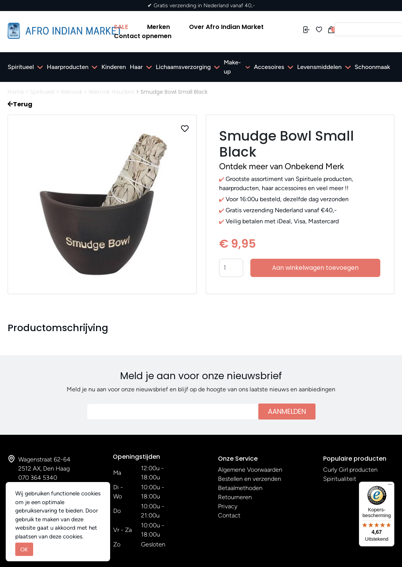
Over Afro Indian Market (226, 26)
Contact (229, 515)
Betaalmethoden (240, 488)
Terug (20, 104)
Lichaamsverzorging (183, 66)
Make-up (232, 67)
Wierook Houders (111, 92)
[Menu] (389, 486)
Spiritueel (21, 66)
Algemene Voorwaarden (250, 469)
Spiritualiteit (339, 478)
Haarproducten (67, 66)
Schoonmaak (372, 66)
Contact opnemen (142, 36)
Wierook (71, 92)
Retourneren (235, 497)
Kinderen (113, 66)
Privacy (227, 506)
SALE (121, 26)
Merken (158, 26)
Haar (136, 66)
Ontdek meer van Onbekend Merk (281, 166)
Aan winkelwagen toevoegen (315, 267)
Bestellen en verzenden (249, 478)
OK (24, 549)
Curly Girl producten (350, 469)
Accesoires (269, 66)
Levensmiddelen (319, 66)
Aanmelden (287, 411)
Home (16, 92)
